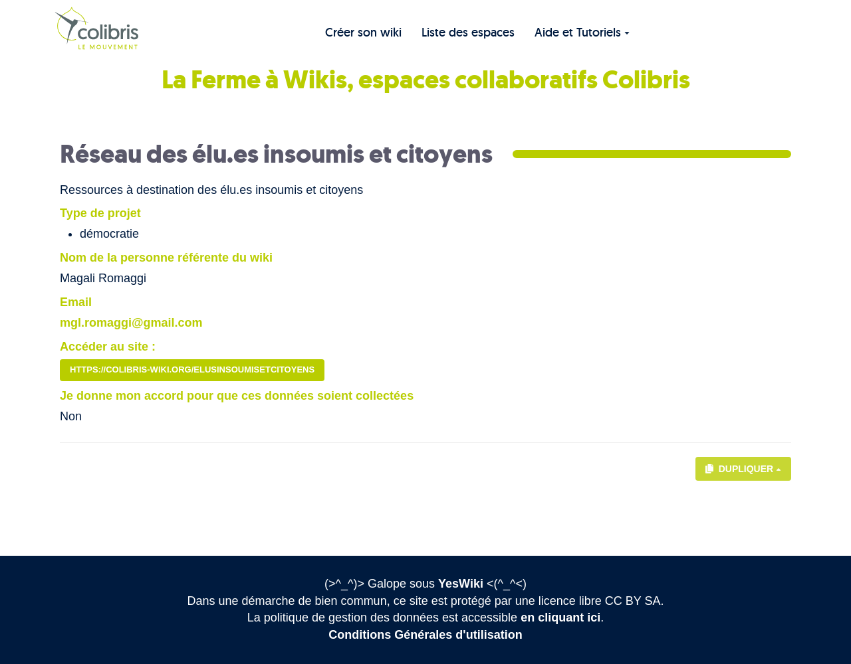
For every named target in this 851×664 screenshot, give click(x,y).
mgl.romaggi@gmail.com (131, 322)
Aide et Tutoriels (582, 32)
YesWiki (460, 583)
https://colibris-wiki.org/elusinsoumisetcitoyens (192, 369)
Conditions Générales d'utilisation (425, 634)
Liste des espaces (468, 32)
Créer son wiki (363, 32)
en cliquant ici (560, 617)
